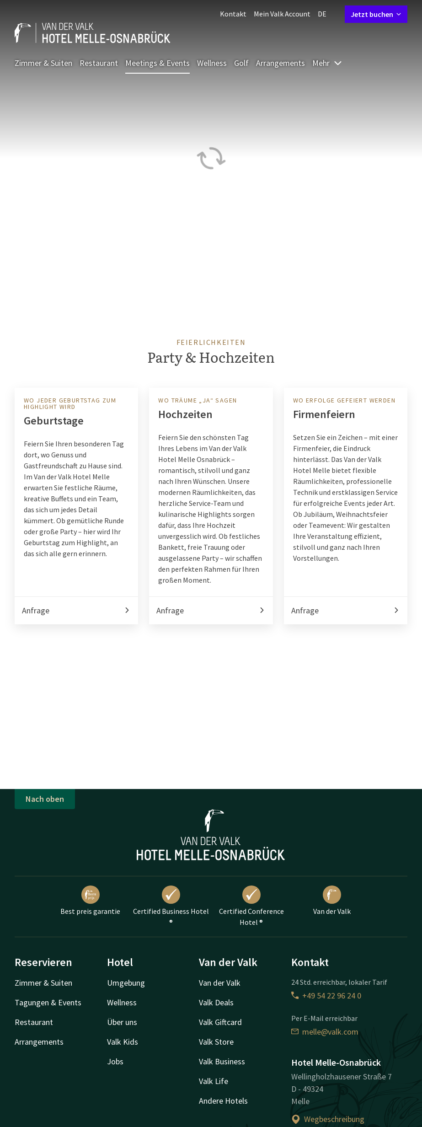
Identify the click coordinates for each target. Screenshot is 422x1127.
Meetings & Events (157, 63)
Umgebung (126, 982)
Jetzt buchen (376, 14)
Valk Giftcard (220, 1022)
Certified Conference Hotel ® (251, 906)
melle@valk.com (324, 1031)
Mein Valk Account (282, 13)
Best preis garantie (90, 901)
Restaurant (99, 63)
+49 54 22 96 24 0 (326, 995)
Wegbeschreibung (327, 1119)
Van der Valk (332, 901)
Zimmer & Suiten (43, 63)
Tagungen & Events (48, 1002)
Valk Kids (122, 1041)
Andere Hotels (223, 1100)
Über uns (122, 1022)
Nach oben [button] (45, 799)
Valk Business (222, 1061)
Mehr (327, 63)
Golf (241, 63)
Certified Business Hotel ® (171, 906)
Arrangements (280, 63)
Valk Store (216, 1041)
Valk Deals (216, 1002)
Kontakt (233, 13)
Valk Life (213, 1081)
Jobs (115, 1061)
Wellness (212, 63)
